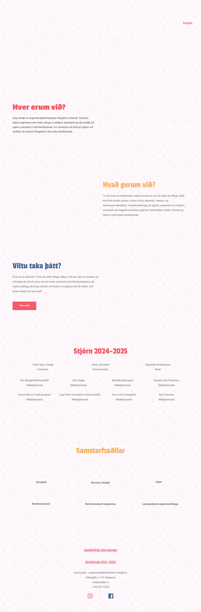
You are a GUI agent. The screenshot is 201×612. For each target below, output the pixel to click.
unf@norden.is (100, 582)
